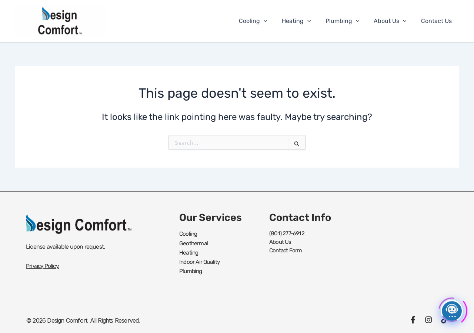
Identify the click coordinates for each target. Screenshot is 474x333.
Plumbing (349, 21)
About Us (394, 21)
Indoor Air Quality (200, 260)
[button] (276, 21)
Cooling (265, 21)
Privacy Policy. (43, 265)
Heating (305, 21)
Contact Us (438, 20)
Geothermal (193, 242)
